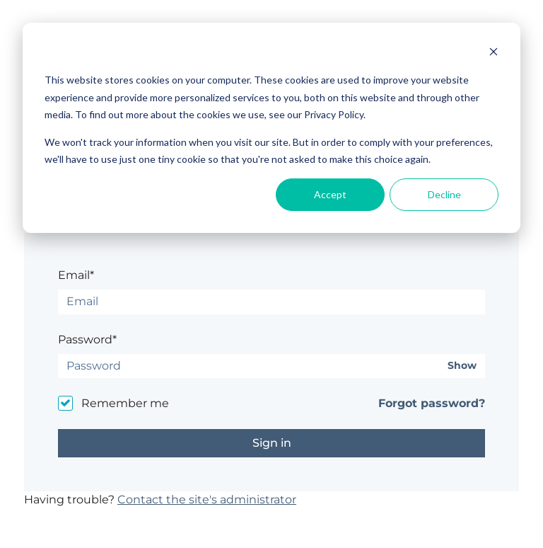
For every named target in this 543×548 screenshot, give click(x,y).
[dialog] (271, 128)
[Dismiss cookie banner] (493, 53)
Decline (444, 194)
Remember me (125, 403)
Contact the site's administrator (206, 499)
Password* (87, 339)
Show (462, 366)
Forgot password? (431, 403)
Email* (76, 275)
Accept (330, 194)
